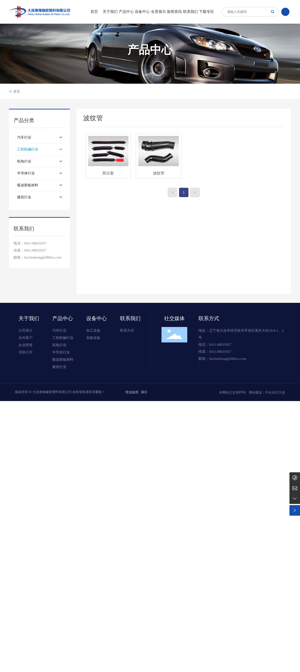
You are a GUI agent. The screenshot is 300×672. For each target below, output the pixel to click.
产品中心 (150, 50)
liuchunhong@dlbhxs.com (227, 358)
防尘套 (108, 173)
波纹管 (158, 173)
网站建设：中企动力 (263, 392)
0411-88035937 (35, 243)
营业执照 (132, 392)
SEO (144, 392)
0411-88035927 (35, 250)
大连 (281, 392)
